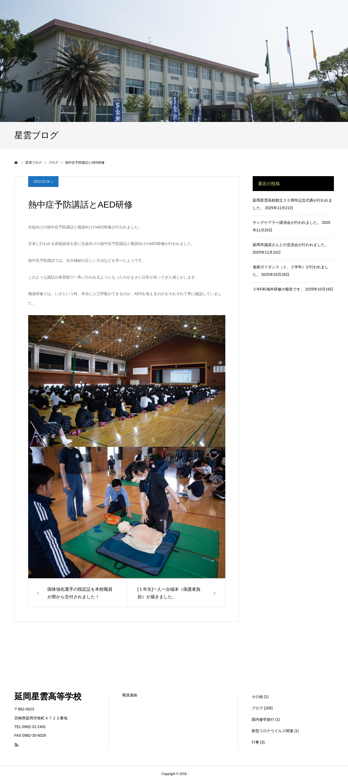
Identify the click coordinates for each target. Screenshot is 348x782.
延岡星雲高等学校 (48, 696)
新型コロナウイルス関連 (272, 731)
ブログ (257, 708)
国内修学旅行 (263, 719)
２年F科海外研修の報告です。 (278, 289)
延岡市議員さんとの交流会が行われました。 (291, 245)
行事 (255, 742)
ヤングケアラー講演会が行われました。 (287, 222)
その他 (257, 696)
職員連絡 (129, 695)
